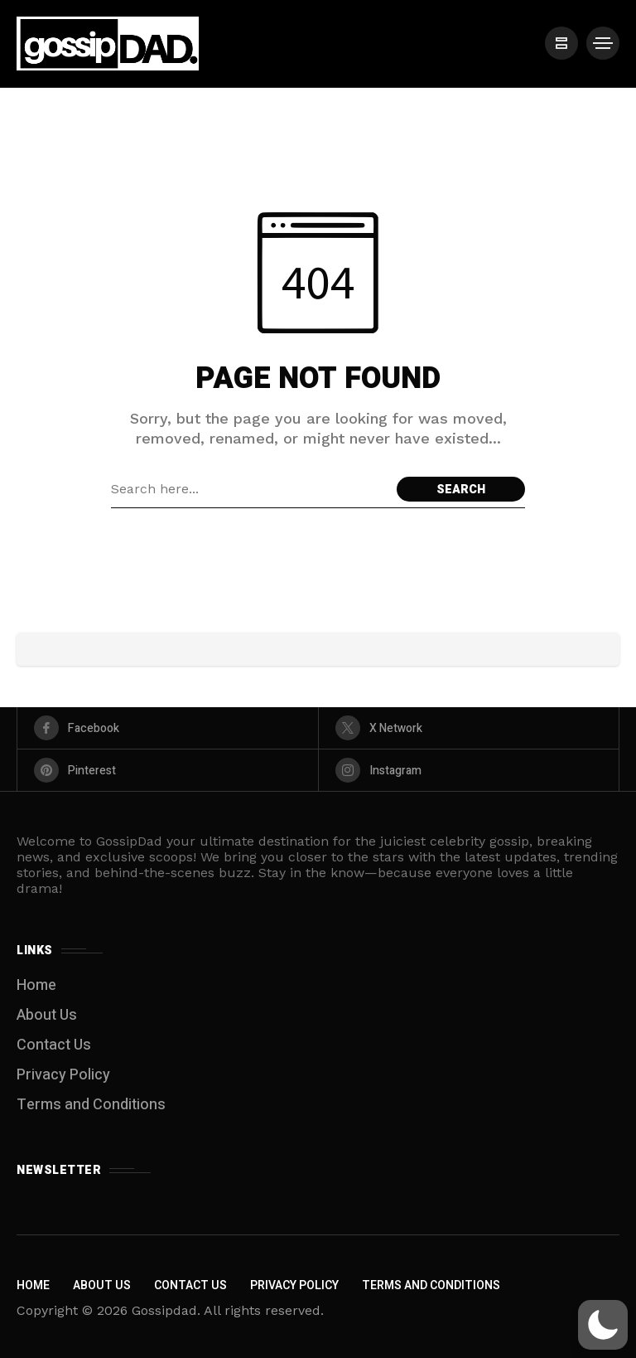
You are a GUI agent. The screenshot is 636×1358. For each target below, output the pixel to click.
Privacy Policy (63, 1075)
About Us (47, 1015)
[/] (561, 43)
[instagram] (469, 770)
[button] (603, 1325)
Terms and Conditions (91, 1105)
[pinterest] (167, 770)
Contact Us (54, 1045)
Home (36, 985)
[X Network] (469, 728)
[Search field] (249, 489)
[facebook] (167, 728)
